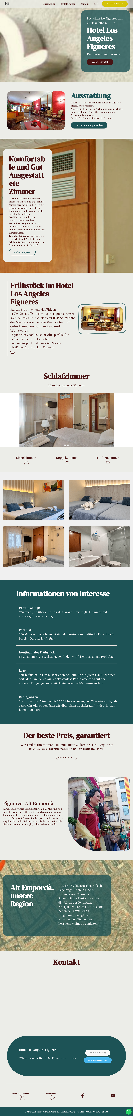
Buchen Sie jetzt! (100, 61)
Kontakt (84, 3)
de (95, 3)
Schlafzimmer (67, 3)
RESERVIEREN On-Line (115, 4)
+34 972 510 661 (98, 1053)
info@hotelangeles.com (97, 1060)
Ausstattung (49, 3)
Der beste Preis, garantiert (89, 125)
